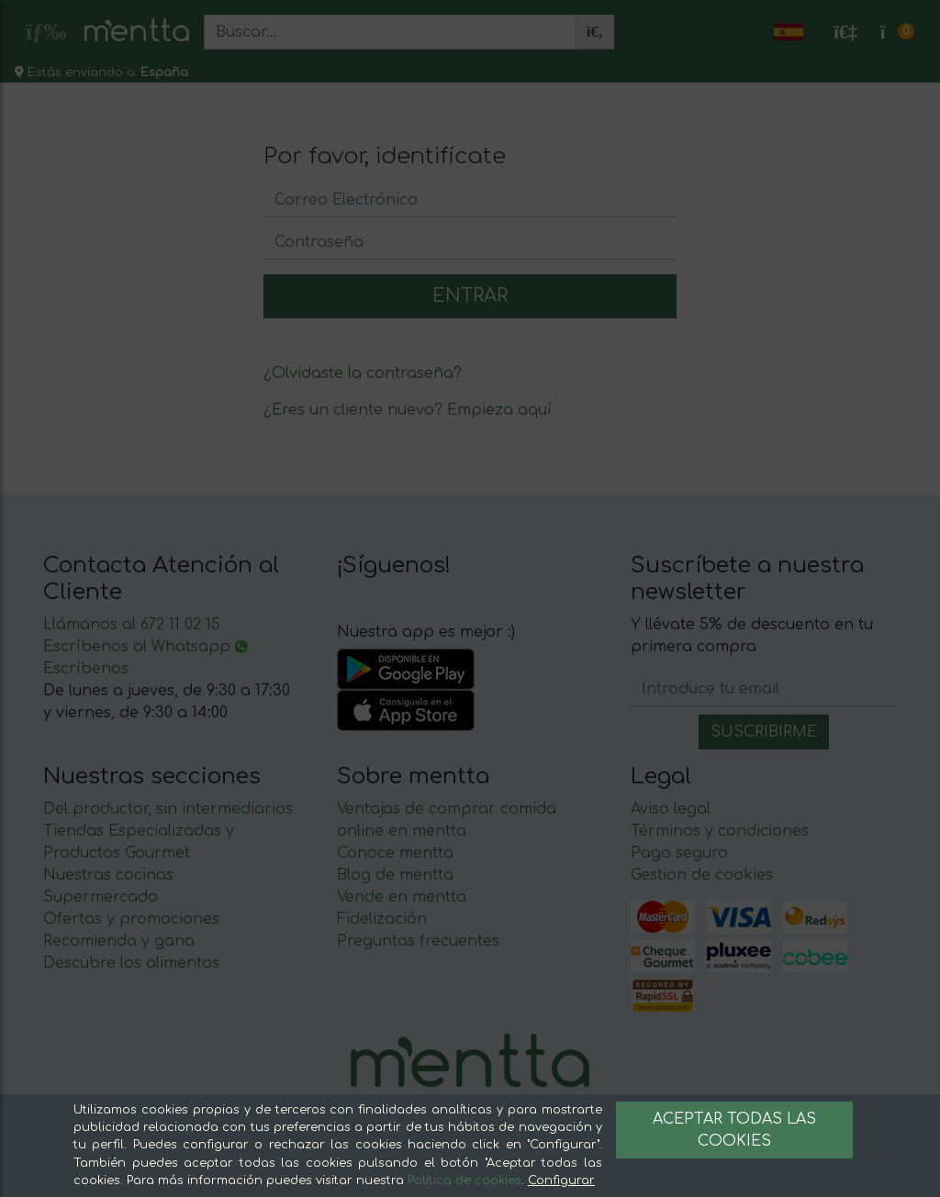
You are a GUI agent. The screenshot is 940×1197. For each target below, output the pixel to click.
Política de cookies (464, 1180)
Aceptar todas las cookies (734, 1130)
